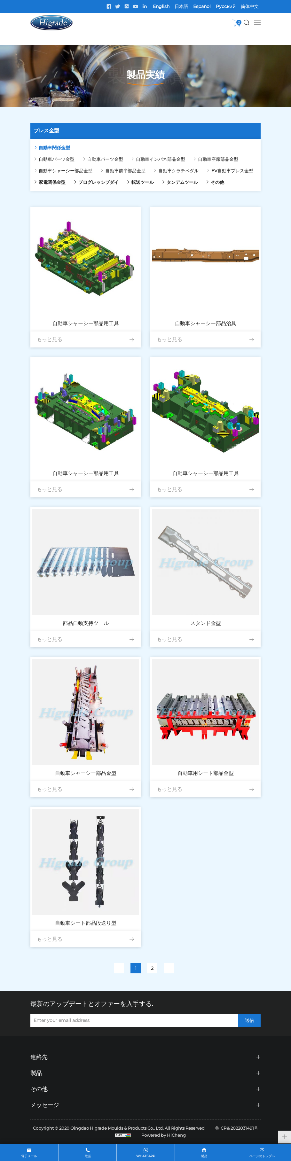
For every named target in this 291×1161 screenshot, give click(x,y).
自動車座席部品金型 (218, 159)
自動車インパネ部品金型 (160, 159)
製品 (204, 1156)
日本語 (181, 6)
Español (202, 6)
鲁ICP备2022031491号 (236, 1128)
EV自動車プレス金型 (232, 171)
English (161, 6)
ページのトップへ (262, 1156)
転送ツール (142, 182)
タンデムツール (182, 182)
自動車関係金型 (54, 148)
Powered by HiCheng (163, 1135)
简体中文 (250, 6)
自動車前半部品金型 (125, 171)
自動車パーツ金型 (57, 159)
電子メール (29, 1156)
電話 (87, 1156)
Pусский (226, 6)
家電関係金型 (52, 182)
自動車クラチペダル (178, 171)
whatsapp (145, 1156)
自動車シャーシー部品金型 (65, 171)
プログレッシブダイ (98, 182)
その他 (217, 182)
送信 (249, 1020)
